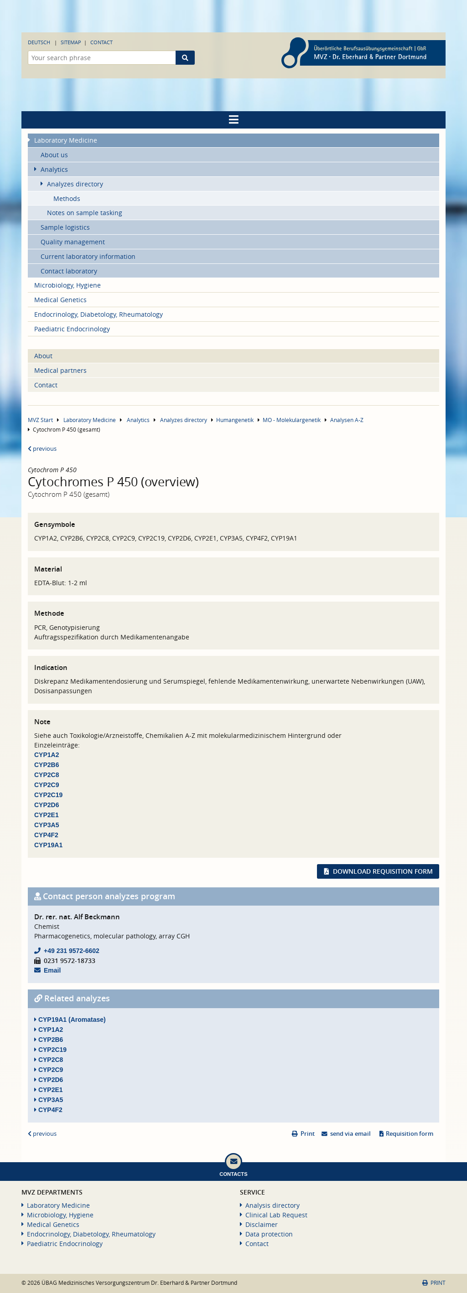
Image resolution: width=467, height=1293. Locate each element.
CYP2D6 (46, 805)
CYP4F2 (46, 835)
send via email (350, 1134)
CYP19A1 (48, 845)
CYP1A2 (46, 754)
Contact (101, 42)
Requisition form (409, 1134)
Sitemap (71, 42)
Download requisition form (383, 871)
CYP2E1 (46, 815)
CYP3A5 (46, 825)
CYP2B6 (46, 764)
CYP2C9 (46, 784)
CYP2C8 (46, 774)
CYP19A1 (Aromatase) (70, 1019)
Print (308, 1134)
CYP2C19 (48, 794)
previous (42, 449)
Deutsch (39, 42)
